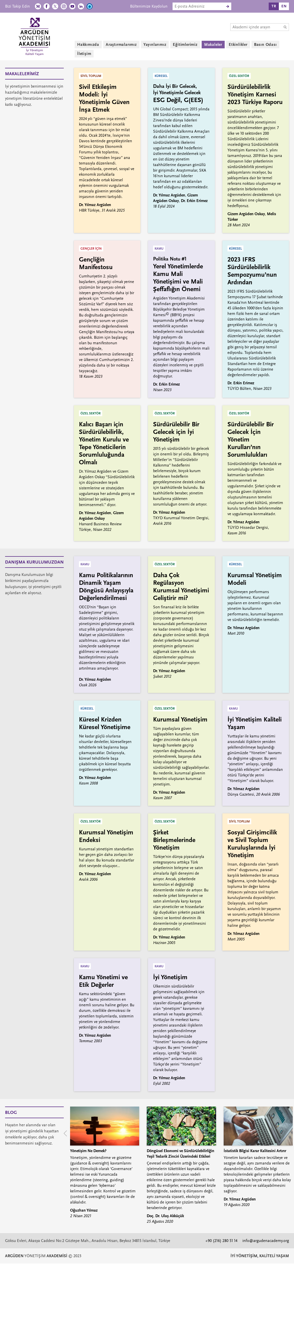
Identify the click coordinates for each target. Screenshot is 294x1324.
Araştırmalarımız (121, 44)
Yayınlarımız (154, 44)
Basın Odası (265, 44)
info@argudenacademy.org (265, 1240)
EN (284, 6)
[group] (104, 1163)
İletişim (84, 53)
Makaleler (213, 44)
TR (273, 6)
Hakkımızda (88, 44)
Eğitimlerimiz (185, 44)
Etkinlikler (238, 44)
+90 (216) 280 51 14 (221, 1240)
